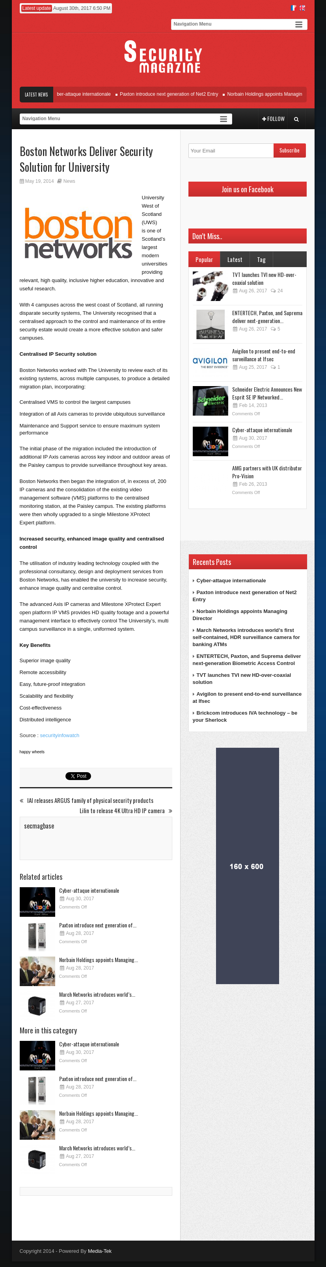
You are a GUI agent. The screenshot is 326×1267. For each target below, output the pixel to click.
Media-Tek (100, 1251)
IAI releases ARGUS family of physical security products (86, 800)
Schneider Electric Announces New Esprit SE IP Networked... (267, 393)
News (69, 181)
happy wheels (32, 752)
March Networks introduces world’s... (97, 994)
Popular (204, 259)
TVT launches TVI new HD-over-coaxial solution (264, 278)
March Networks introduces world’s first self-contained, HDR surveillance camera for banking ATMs (246, 637)
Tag (261, 259)
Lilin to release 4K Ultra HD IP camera (126, 810)
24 (276, 291)
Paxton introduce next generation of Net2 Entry (172, 94)
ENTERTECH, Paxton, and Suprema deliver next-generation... (267, 316)
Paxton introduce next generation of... (97, 925)
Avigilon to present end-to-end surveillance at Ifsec (263, 355)
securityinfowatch (60, 735)
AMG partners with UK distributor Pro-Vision (267, 472)
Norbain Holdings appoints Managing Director (277, 94)
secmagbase (39, 825)
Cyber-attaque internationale (84, 94)
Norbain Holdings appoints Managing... (98, 959)
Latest (234, 259)
